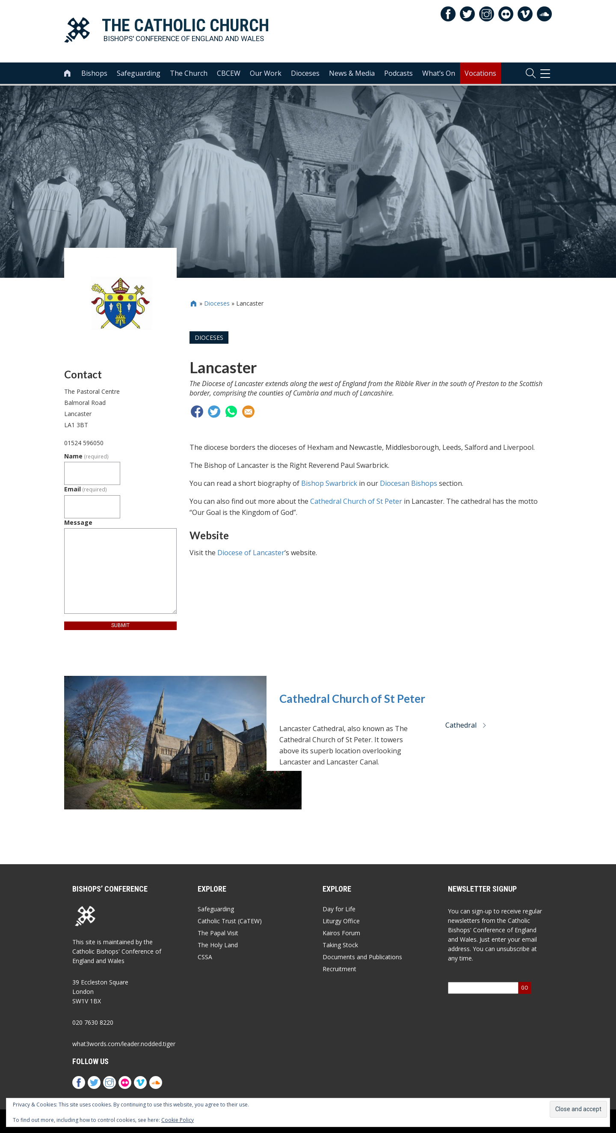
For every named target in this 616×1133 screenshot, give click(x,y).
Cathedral (466, 725)
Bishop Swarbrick (329, 483)
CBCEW (228, 73)
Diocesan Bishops (408, 483)
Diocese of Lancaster (250, 552)
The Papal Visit (218, 933)
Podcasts (398, 73)
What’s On (438, 73)
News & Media (352, 73)
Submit (120, 625)
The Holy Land (218, 945)
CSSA (205, 957)
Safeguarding (138, 73)
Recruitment (339, 969)
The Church (188, 73)
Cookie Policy (177, 1120)
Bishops (94, 73)
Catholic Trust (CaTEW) (230, 921)
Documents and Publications (362, 957)
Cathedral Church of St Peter (356, 501)
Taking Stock (340, 945)
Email (85, 489)
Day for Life (339, 909)
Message (78, 522)
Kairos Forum (341, 933)
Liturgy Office (341, 921)
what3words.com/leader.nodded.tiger (123, 1044)
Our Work (265, 73)
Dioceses (305, 73)
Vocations (480, 73)
